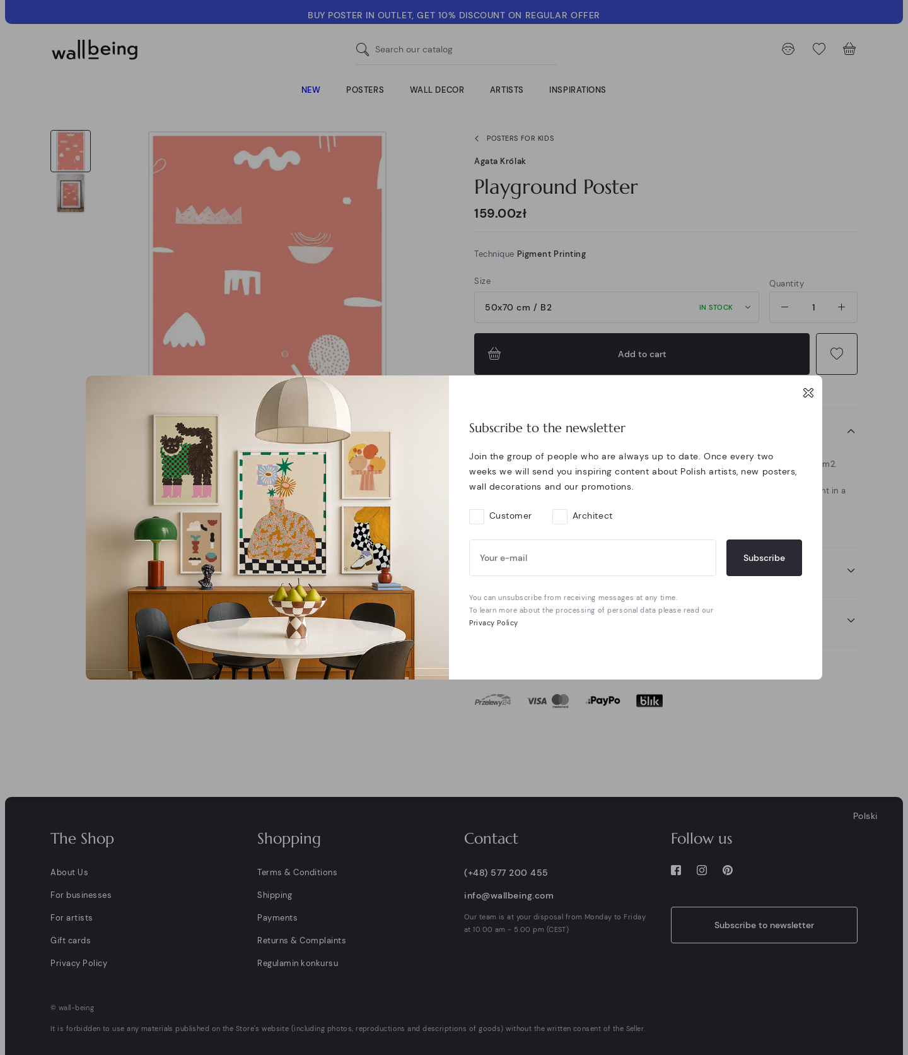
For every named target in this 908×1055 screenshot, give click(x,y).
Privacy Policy (493, 622)
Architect (593, 515)
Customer (510, 515)
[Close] (808, 392)
